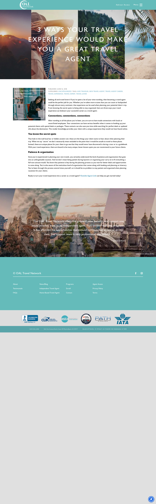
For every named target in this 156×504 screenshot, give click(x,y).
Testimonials (18, 288)
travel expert (69, 94)
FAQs (15, 293)
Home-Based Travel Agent (50, 293)
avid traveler (82, 91)
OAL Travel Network (26, 5)
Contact (69, 293)
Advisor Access (123, 5)
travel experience (55, 94)
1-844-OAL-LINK (34, 329)
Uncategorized (64, 91)
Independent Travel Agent (49, 288)
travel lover (81, 94)
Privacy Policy (98, 288)
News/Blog (44, 284)
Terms (95, 293)
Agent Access (98, 284)
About (15, 284)
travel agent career (114, 91)
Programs (70, 284)
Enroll (68, 288)
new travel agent (96, 91)
